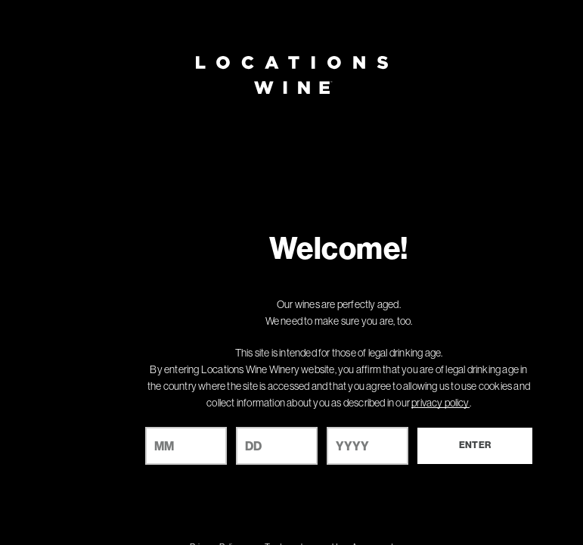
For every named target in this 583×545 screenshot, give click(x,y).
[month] (186, 446)
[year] (367, 446)
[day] (277, 446)
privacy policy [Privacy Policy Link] (440, 403)
